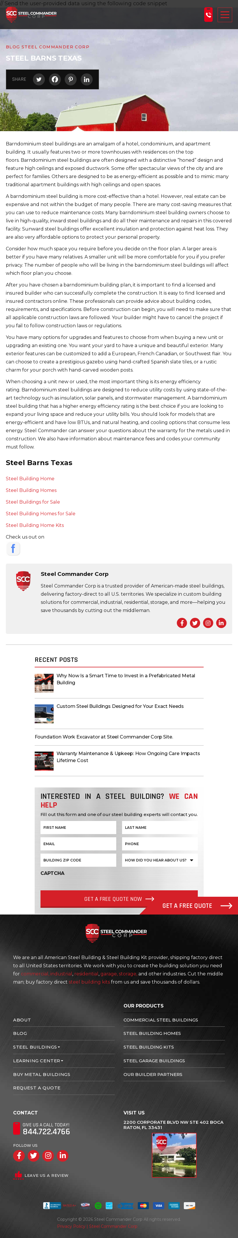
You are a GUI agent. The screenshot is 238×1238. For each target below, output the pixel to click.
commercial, (35, 974)
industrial (61, 974)
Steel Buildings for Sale (33, 502)
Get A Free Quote (197, 906)
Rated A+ (59, 1205)
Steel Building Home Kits (35, 525)
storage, (128, 974)
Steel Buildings (35, 1047)
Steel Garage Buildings (154, 1060)
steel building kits (89, 982)
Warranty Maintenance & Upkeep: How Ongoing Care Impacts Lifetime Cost (128, 757)
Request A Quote (37, 1088)
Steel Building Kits (149, 1047)
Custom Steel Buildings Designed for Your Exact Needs (120, 706)
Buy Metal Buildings (41, 1074)
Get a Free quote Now (113, 899)
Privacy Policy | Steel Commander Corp (97, 1226)
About (22, 1020)
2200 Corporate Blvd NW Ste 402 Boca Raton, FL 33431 (173, 1125)
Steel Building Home (30, 478)
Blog (20, 1033)
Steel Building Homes (31, 490)
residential (86, 974)
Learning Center (36, 1060)
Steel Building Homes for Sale (40, 513)
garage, (109, 974)
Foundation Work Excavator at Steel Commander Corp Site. (104, 737)
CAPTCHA (52, 873)
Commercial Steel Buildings (161, 1020)
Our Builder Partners (153, 1074)
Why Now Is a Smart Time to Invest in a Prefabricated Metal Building (126, 679)
